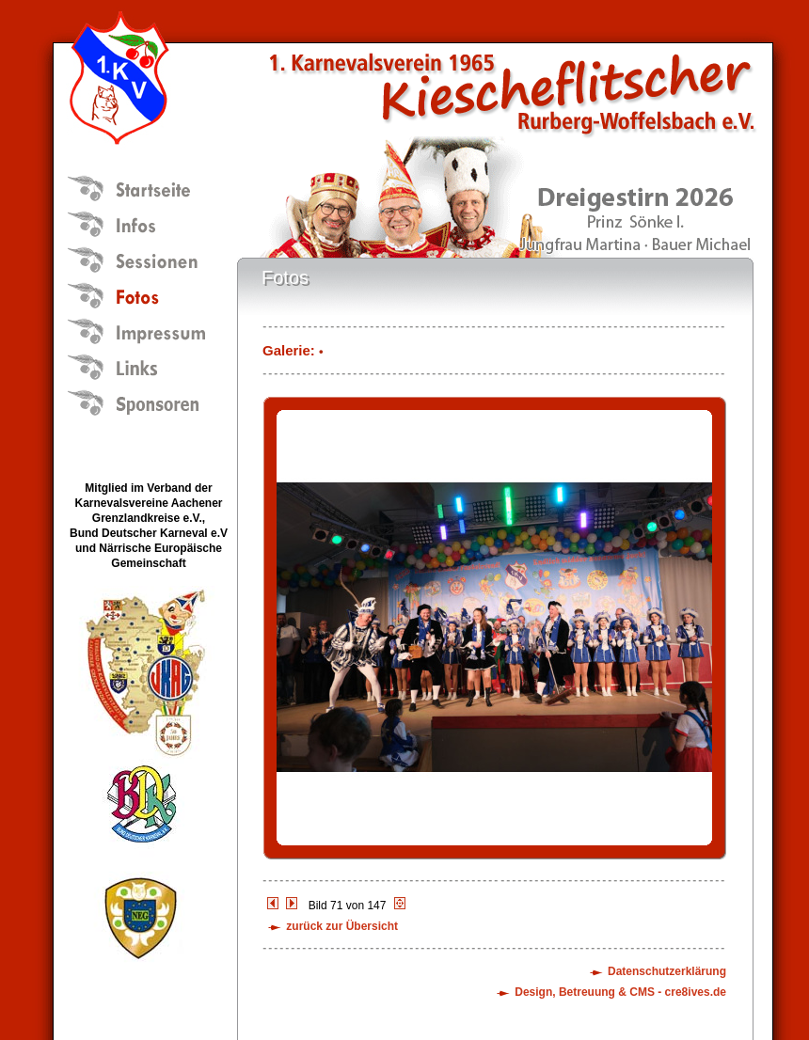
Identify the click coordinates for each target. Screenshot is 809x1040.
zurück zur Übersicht (342, 926)
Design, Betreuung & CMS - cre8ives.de (620, 992)
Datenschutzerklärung (667, 971)
